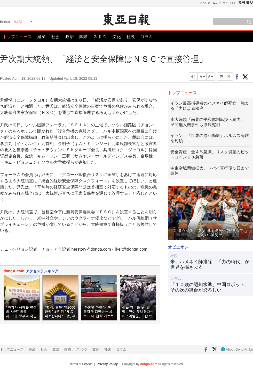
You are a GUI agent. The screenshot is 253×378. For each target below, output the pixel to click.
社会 (55, 36)
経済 (41, 36)
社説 (130, 36)
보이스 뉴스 (220, 3)
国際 (83, 36)
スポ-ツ (100, 36)
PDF (233, 3)
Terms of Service (80, 364)
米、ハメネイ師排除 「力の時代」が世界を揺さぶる (209, 264)
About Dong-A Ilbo (237, 349)
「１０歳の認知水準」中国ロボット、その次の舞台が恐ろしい (209, 287)
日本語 (17, 21)
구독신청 (205, 3)
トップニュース (17, 36)
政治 (69, 36)
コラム (146, 36)
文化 (117, 36)
